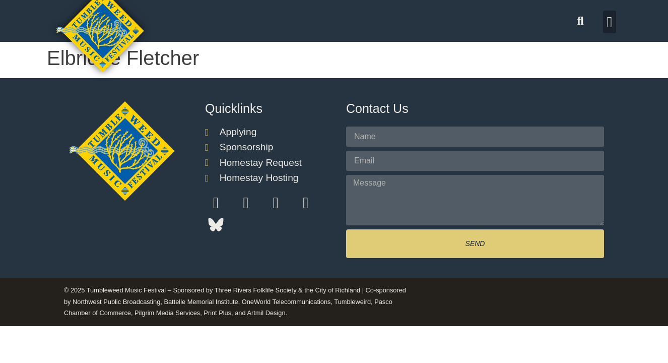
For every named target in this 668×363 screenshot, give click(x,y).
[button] (580, 21)
